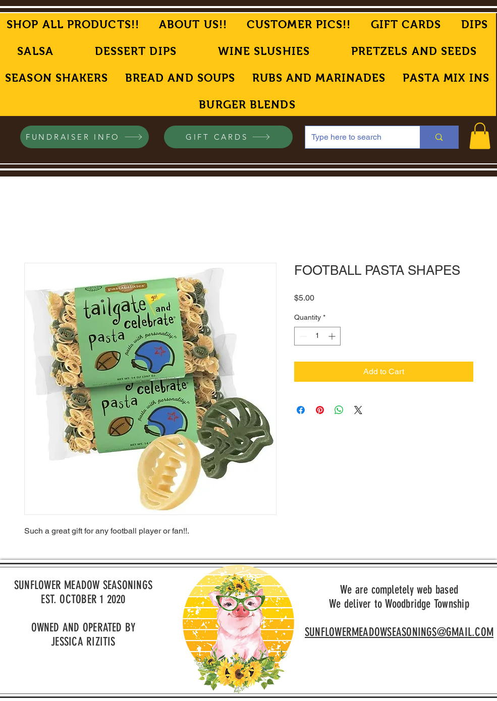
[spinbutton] (317, 336)
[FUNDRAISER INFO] (84, 137)
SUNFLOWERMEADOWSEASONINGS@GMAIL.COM (399, 632)
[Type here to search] (355, 137)
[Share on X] (358, 410)
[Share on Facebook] (301, 410)
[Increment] (332, 336)
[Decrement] (302, 336)
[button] (480, 136)
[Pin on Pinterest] (320, 410)
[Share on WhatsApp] (339, 410)
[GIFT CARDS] (228, 137)
